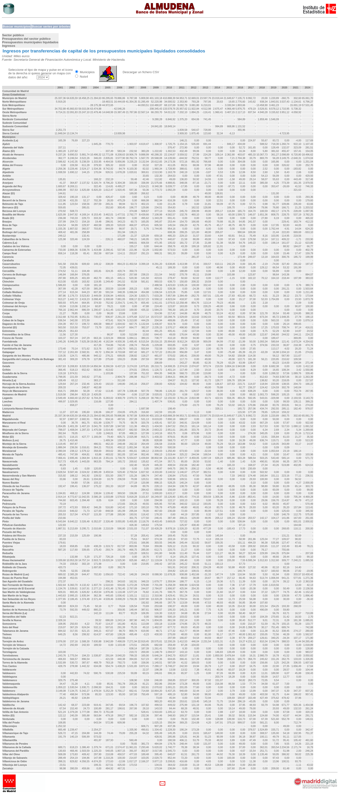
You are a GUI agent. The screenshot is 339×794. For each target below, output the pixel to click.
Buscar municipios (17, 26)
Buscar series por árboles (51, 26)
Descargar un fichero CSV (141, 72)
